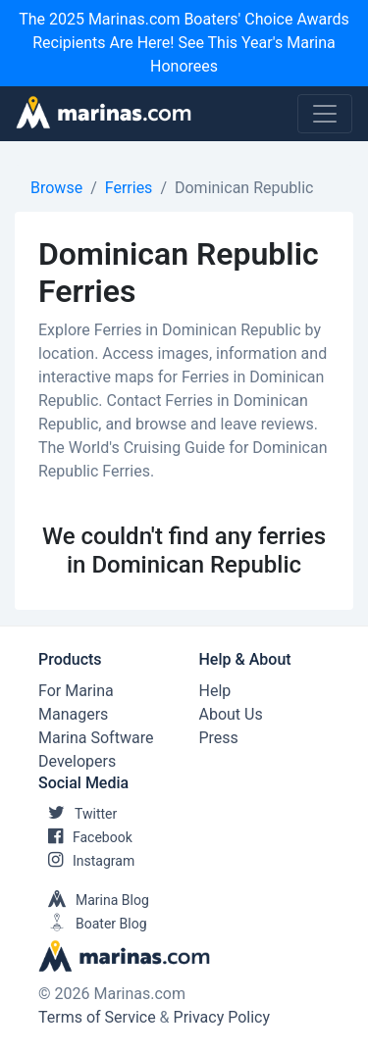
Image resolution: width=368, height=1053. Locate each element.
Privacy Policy (222, 1017)
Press (218, 737)
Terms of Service (97, 1017)
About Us (231, 714)
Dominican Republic (244, 187)
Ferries (129, 187)
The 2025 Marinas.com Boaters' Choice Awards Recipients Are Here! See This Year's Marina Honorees (184, 42)
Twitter (77, 814)
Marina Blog (93, 900)
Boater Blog (92, 923)
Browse (56, 187)
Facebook (85, 837)
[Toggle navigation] (324, 113)
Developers (77, 761)
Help (215, 690)
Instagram (86, 861)
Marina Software (95, 737)
